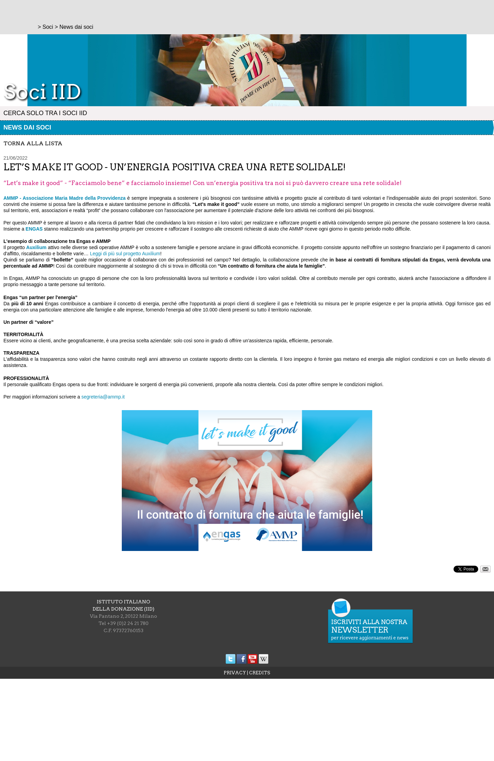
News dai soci (27, 127)
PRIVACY (235, 672)
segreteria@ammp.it (103, 397)
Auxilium (36, 247)
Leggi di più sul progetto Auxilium (125, 253)
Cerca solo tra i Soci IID (45, 113)
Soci (48, 27)
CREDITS (259, 672)
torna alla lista (32, 143)
